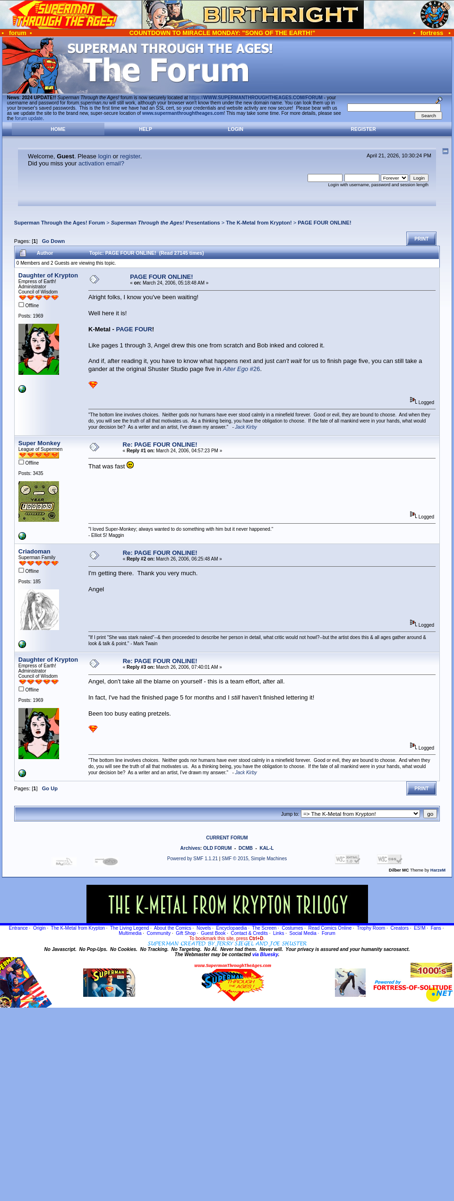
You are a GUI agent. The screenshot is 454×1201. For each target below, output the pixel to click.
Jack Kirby (246, 427)
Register (363, 129)
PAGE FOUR (134, 329)
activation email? (101, 163)
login (104, 156)
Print (421, 239)
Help (145, 129)
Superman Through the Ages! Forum (59, 222)
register (130, 156)
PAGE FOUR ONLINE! (324, 222)
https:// (256, 97)
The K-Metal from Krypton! (258, 222)
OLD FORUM (217, 848)
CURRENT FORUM (227, 837)
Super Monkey (39, 443)
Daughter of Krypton (48, 275)
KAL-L (266, 848)
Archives (190, 848)
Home (58, 129)
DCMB (246, 848)
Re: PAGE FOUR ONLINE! (160, 444)
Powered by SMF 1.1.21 (192, 858)
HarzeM (437, 870)
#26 (241, 368)
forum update (29, 118)
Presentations (165, 222)
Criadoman (34, 551)
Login (235, 129)
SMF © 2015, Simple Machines (254, 858)
